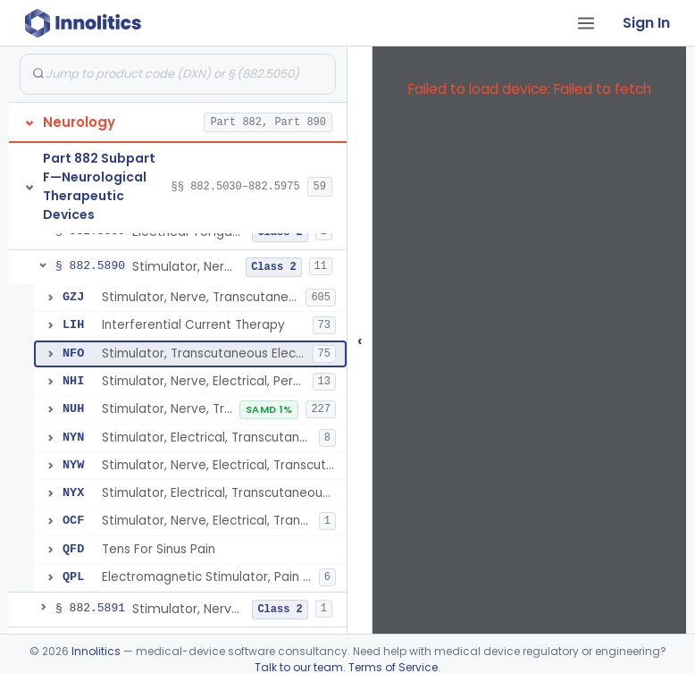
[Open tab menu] (586, 23)
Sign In (646, 23)
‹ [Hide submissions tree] (360, 340)
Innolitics (96, 651)
